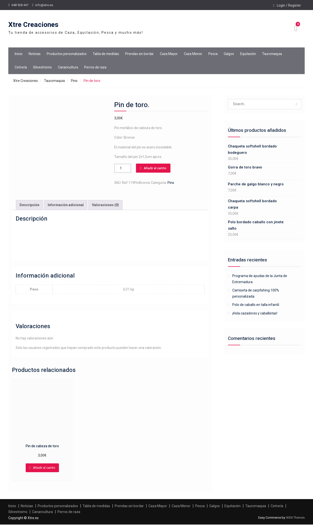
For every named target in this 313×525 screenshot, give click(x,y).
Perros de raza (95, 67)
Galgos (229, 53)
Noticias (35, 53)
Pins (74, 81)
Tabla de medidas (106, 53)
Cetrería (21, 67)
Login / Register (289, 5)
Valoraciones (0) (105, 205)
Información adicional (66, 205)
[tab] (29, 205)
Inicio (18, 53)
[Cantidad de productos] (122, 168)
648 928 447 (19, 5)
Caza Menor (193, 53)
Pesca (213, 53)
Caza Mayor (169, 53)
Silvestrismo (42, 67)
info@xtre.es (44, 5)
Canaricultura (68, 67)
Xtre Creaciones (33, 25)
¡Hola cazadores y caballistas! (254, 313)
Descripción (29, 205)
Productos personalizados (67, 53)
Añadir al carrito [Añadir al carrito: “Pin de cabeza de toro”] (44, 468)
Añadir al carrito (155, 168)
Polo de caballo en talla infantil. (256, 305)
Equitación (248, 53)
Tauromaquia (272, 53)
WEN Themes (295, 518)
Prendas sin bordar (139, 53)
